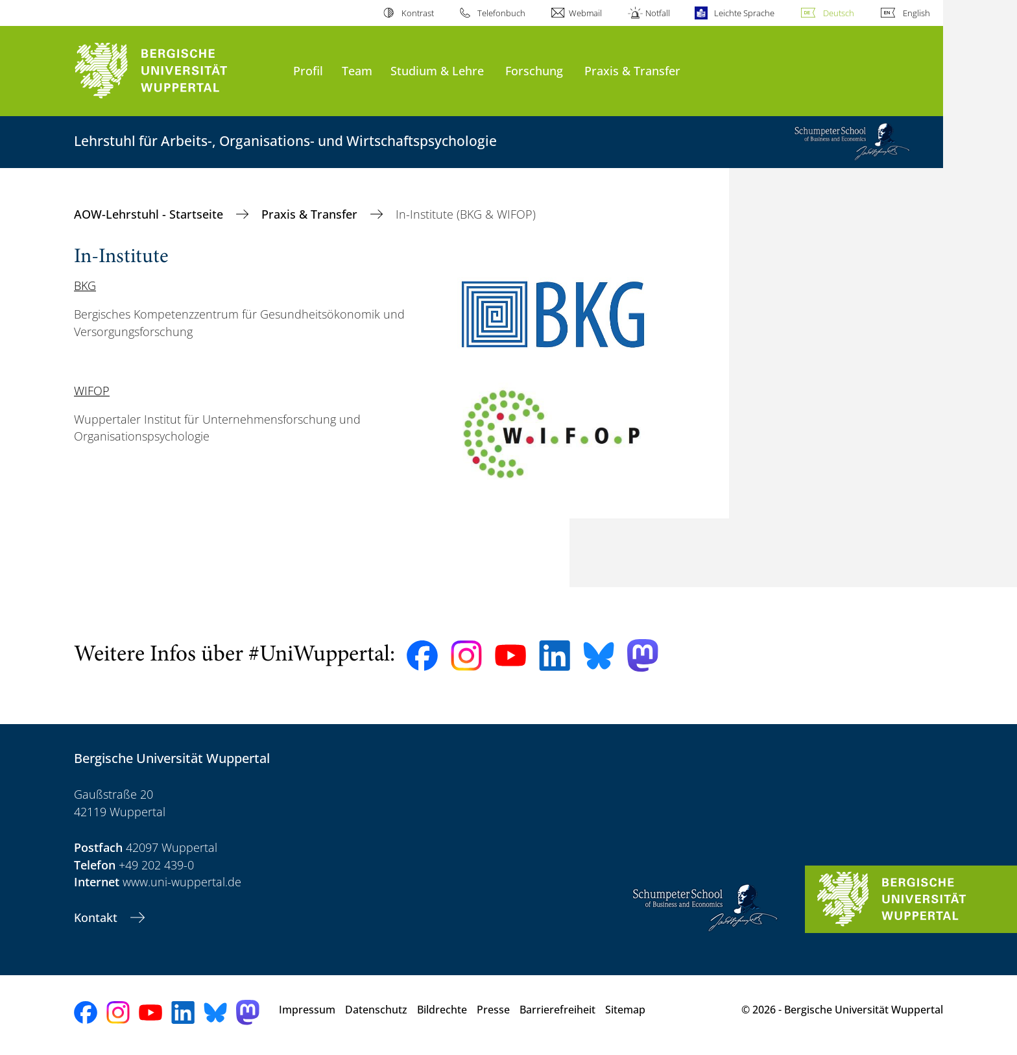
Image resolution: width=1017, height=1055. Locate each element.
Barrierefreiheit (557, 1009)
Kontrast (417, 13)
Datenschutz (376, 1009)
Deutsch (838, 13)
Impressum (307, 1009)
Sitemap (625, 1009)
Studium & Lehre (437, 70)
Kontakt (97, 917)
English (916, 13)
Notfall (657, 13)
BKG (85, 285)
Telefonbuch (501, 13)
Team (357, 70)
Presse (493, 1009)
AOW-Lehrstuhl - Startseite (150, 214)
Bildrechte (442, 1009)
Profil (308, 70)
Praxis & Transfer (632, 70)
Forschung (534, 70)
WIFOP (92, 390)
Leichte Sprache (744, 13)
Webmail (585, 13)
